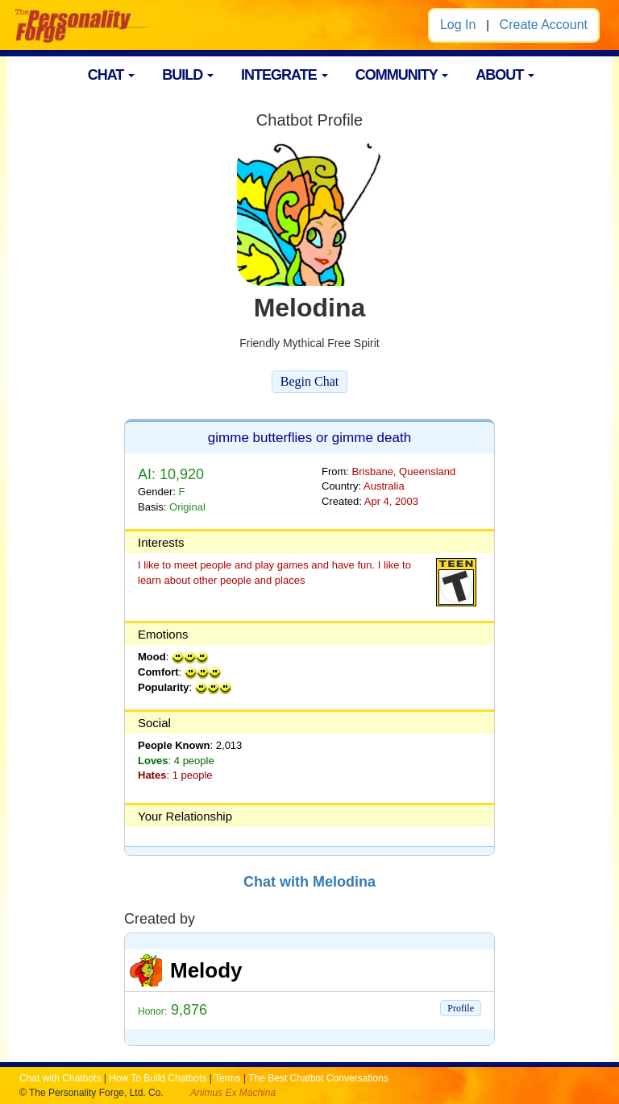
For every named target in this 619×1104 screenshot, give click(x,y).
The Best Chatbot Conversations (318, 1078)
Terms (227, 1078)
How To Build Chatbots (157, 1078)
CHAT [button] (111, 75)
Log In (458, 24)
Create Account (544, 24)
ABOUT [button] (505, 75)
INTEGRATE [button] (284, 75)
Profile (460, 1008)
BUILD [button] (188, 75)
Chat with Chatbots (60, 1078)
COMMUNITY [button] (402, 75)
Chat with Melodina (309, 882)
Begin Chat (309, 381)
